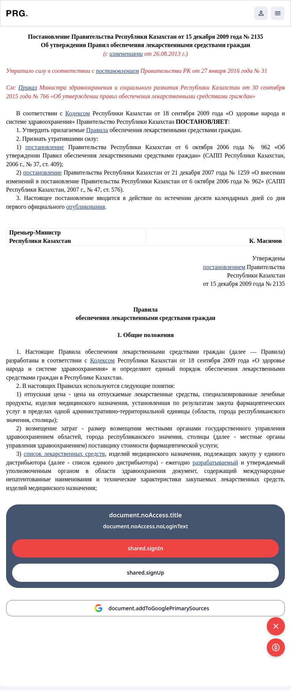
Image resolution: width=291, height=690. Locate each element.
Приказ (27, 87)
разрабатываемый (215, 462)
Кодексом (77, 113)
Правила (97, 130)
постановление (44, 147)
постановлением (117, 71)
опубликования (85, 206)
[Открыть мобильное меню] (278, 13)
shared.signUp (145, 572)
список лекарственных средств (64, 454)
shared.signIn (145, 548)
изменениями (126, 53)
